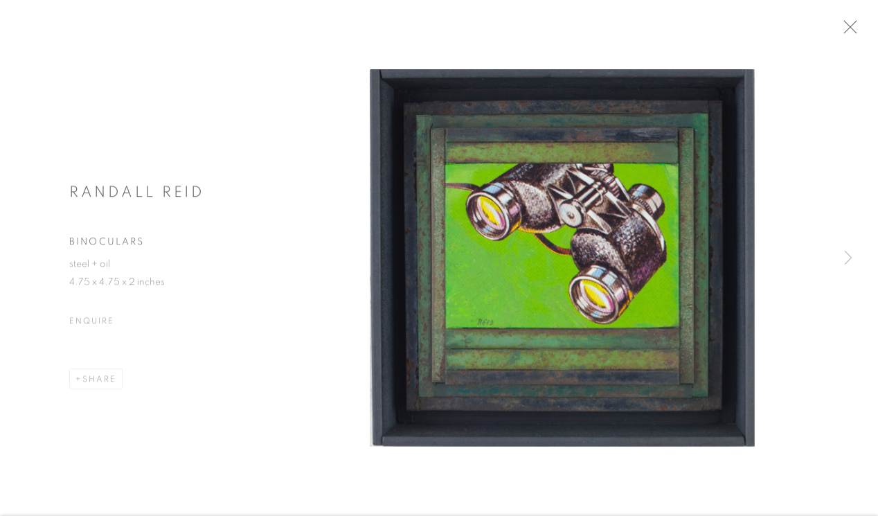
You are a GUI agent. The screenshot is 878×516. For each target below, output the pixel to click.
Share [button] (99, 384)
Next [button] (848, 258)
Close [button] (860, 31)
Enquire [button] (91, 326)
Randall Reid (136, 196)
